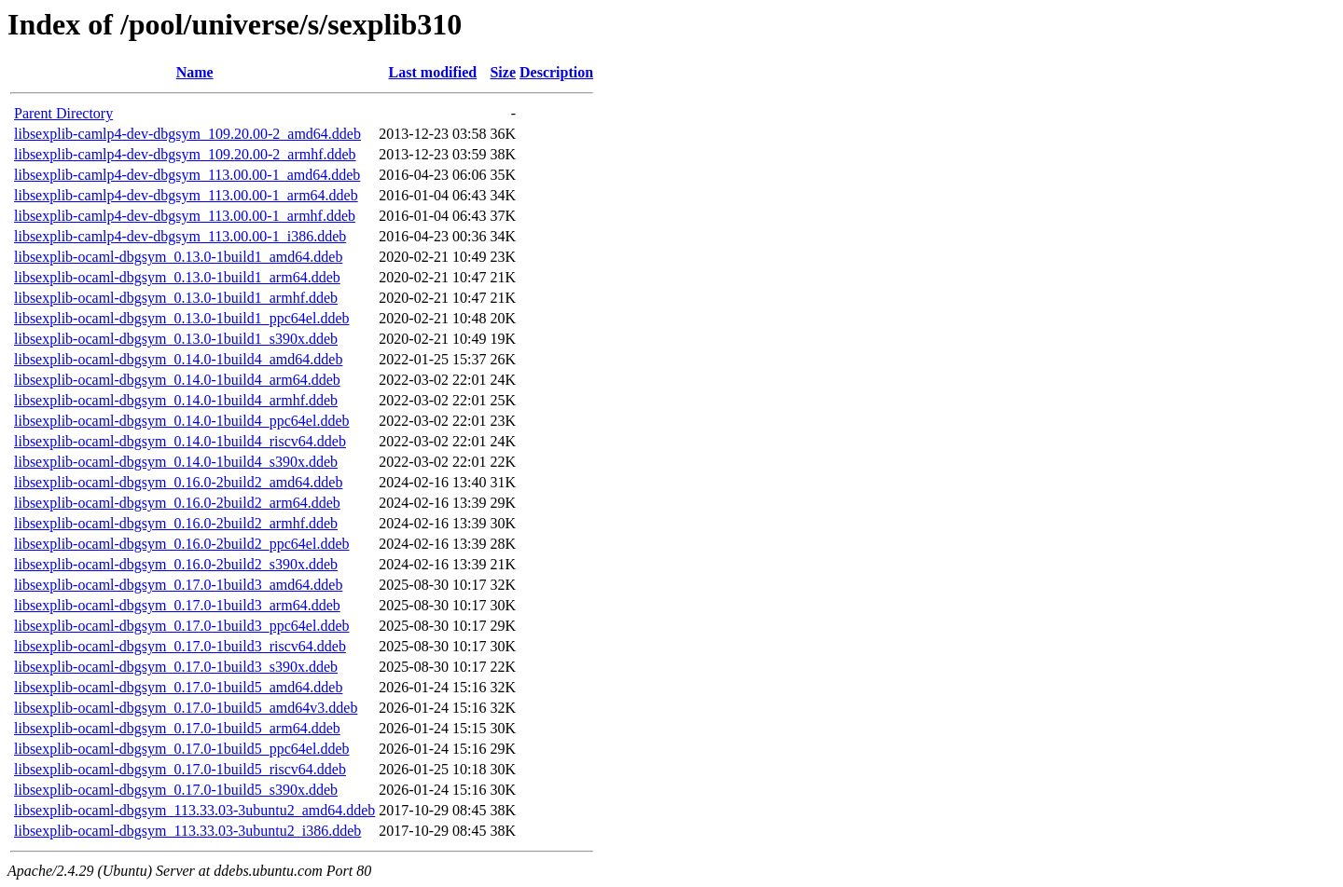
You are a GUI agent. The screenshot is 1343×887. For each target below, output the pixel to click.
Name (195, 72)
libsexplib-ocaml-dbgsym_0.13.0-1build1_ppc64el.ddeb (182, 318)
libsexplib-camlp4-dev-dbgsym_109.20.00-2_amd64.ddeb (187, 134)
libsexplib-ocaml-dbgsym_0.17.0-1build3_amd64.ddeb (178, 585)
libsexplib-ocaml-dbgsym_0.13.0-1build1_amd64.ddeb (178, 257)
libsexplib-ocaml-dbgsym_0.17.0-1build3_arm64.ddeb (177, 605)
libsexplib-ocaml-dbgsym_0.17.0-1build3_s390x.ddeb (176, 667)
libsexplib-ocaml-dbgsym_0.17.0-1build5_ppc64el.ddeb (182, 749)
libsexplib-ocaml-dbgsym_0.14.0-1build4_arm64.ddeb (177, 380)
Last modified (433, 72)
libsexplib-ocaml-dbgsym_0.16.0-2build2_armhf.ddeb (176, 523)
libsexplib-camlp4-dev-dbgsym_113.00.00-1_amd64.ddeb (187, 175)
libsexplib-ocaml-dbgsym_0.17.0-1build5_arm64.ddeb (177, 728)
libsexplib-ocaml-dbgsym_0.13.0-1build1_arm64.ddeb (177, 277)
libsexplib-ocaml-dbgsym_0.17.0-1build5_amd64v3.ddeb (185, 708)
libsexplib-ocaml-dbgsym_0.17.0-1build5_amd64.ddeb (178, 687)
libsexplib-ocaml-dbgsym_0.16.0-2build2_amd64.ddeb (178, 482)
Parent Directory (63, 113)
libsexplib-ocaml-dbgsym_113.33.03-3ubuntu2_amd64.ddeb (194, 810)
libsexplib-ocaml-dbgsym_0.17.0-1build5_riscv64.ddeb (180, 769)
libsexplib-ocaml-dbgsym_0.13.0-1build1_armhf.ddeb (176, 298)
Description (556, 72)
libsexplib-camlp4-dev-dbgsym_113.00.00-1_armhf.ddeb (184, 216)
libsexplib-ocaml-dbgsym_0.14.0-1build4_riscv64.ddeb (180, 441)
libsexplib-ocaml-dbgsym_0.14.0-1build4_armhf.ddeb (176, 400)
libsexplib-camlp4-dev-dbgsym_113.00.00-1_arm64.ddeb (186, 195)
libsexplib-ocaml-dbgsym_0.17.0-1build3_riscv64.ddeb (180, 646)
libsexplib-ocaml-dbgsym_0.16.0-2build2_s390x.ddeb (176, 564)
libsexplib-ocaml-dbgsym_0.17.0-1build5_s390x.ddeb (176, 790)
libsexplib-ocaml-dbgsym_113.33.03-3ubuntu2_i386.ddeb (187, 831)
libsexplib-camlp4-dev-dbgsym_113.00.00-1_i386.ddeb (180, 236)
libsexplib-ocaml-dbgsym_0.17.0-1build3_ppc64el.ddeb (182, 626)
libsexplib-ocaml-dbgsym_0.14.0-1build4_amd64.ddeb (178, 359)
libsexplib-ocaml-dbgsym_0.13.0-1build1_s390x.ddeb (176, 339)
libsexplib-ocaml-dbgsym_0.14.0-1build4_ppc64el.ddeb (182, 421)
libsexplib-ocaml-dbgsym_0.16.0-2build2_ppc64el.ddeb (182, 544)
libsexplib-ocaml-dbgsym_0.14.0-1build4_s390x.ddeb (176, 462)
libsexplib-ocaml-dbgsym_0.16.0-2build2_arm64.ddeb (177, 503)
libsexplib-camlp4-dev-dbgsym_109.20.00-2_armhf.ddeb (185, 154)
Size (503, 72)
